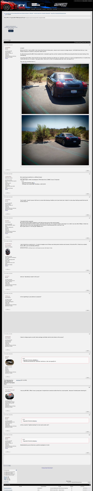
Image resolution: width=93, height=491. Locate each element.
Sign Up (10, 30)
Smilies (5, 477)
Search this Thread (85, 42)
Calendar (44, 9)
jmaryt (7, 276)
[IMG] (5, 478)
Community (38, 9)
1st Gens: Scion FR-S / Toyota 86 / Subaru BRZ (42, 13)
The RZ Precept (9, 390)
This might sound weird (8, 490)
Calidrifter (8, 176)
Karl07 (7, 220)
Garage (33, 9)
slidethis (7, 47)
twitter (86, 0)
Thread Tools (77, 42)
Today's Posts (49, 9)
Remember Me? (40, 3)
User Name (29, 3)
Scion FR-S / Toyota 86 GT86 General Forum (58, 13)
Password (29, 5)
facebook (90, 0)
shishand (8, 336)
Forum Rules (6, 481)
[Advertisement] (54, 29)
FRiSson (7, 296)
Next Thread (50, 467)
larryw (7, 356)
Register (28, 9)
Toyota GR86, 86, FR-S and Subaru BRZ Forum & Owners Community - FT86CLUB (19, 13)
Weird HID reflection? (7, 488)
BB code (5, 476)
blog (83, 0)
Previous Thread (45, 467)
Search (55, 9)
